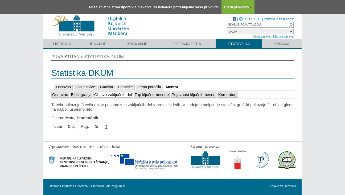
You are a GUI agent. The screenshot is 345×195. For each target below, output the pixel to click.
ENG (257, 19)
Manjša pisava (283, 36)
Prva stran (65, 56)
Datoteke (125, 87)
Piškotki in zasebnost (279, 19)
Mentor (172, 87)
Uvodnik (62, 44)
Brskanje (136, 44)
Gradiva (106, 87)
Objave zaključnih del (113, 94)
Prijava (282, 44)
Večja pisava (261, 36)
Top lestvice (85, 87)
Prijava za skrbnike (282, 186)
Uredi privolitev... (238, 7)
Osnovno (63, 87)
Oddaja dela (187, 44)
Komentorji (227, 94)
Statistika (239, 44)
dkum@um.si (115, 186)
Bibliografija (81, 94)
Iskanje (98, 44)
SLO (248, 19)
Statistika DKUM (104, 56)
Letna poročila (149, 87)
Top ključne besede (152, 94)
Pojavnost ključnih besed (193, 94)
